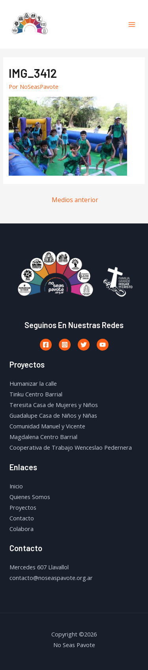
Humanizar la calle (33, 383)
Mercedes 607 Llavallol (39, 567)
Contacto (21, 518)
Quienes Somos (29, 497)
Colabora (21, 529)
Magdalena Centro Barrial (43, 437)
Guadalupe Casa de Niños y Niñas (53, 415)
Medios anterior (75, 199)
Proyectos (22, 507)
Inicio (16, 486)
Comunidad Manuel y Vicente (47, 426)
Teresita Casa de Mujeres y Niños (53, 405)
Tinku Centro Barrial (35, 394)
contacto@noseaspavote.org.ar (51, 578)
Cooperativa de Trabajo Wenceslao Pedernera (70, 447)
